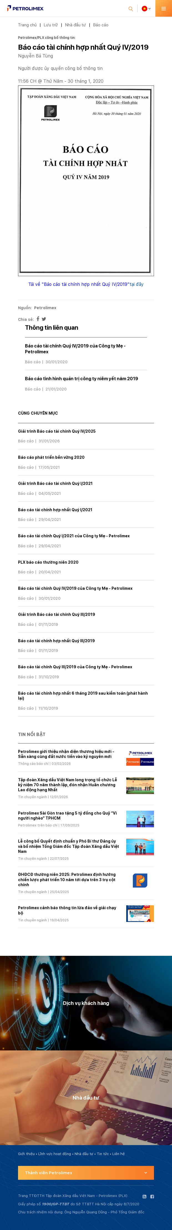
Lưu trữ (51, 24)
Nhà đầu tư (75, 24)
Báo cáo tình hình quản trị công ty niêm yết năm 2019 (81, 378)
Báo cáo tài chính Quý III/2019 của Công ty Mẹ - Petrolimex (75, 667)
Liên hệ (118, 1154)
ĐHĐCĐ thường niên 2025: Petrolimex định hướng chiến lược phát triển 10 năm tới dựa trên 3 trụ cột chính (67, 879)
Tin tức (103, 1154)
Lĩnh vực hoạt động (54, 1154)
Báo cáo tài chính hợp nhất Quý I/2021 (55, 510)
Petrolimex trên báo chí (37, 825)
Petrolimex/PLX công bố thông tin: (46, 38)
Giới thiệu (26, 1154)
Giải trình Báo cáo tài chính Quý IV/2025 (57, 431)
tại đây (137, 284)
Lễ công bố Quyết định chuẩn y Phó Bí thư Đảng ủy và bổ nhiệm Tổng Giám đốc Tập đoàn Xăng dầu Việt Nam (68, 846)
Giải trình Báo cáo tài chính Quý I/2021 (55, 483)
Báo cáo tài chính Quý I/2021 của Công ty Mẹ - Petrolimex (74, 536)
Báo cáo (100, 24)
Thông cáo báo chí (33, 764)
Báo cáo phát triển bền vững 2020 (51, 457)
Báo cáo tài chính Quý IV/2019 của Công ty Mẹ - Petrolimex (75, 588)
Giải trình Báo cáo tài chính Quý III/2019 (56, 614)
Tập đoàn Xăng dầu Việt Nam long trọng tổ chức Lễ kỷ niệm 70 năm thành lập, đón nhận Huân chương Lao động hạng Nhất (67, 785)
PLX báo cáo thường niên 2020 (48, 562)
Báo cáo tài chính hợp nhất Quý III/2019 (56, 641)
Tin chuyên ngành (32, 797)
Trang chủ (27, 24)
